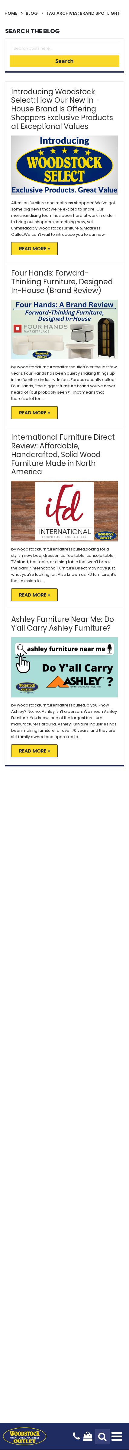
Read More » (34, 248)
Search (64, 61)
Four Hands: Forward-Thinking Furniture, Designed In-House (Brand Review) (62, 281)
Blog (32, 13)
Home (11, 13)
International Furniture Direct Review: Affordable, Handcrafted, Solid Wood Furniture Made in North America (63, 454)
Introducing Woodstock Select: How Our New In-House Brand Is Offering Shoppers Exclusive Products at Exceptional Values (62, 109)
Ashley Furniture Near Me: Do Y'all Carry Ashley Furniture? (62, 623)
